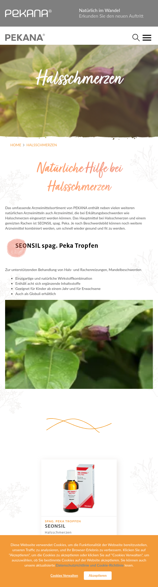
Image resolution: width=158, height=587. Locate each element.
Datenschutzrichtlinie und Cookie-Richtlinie (90, 565)
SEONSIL (55, 526)
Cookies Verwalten (64, 575)
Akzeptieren (98, 575)
